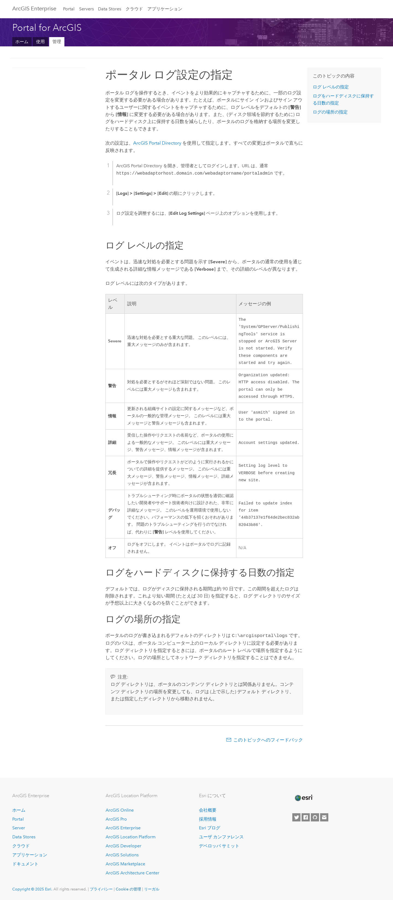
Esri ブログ (209, 827)
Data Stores (109, 8)
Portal (69, 8)
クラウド (134, 8)
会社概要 (207, 810)
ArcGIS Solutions (122, 854)
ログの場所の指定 (330, 112)
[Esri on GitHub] (315, 817)
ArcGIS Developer (123, 845)
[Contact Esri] (324, 817)
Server (18, 827)
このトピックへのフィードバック (268, 745)
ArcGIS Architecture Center (132, 872)
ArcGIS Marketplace (125, 863)
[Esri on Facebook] (306, 817)
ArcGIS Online (120, 810)
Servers (86, 8)
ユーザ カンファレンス (221, 836)
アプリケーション (164, 8)
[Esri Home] (303, 798)
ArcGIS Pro (116, 819)
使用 (40, 41)
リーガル (151, 889)
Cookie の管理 (128, 889)
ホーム (21, 41)
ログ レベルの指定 (331, 86)
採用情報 (207, 819)
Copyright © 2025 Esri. (32, 889)
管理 (56, 41)
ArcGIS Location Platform (131, 836)
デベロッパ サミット (219, 845)
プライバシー (101, 889)
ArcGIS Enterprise (34, 8)
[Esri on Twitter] (296, 817)
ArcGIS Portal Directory (157, 143)
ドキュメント (25, 863)
